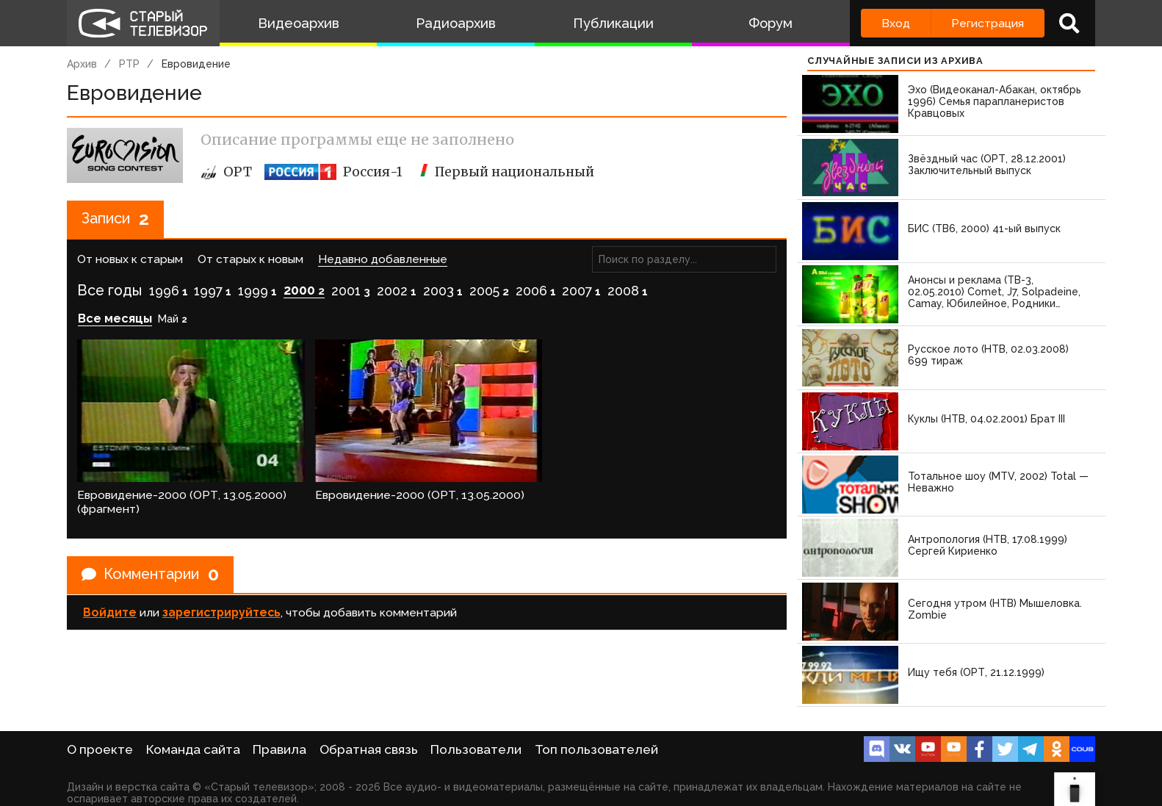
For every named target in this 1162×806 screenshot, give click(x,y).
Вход (895, 23)
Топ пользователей (596, 749)
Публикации (613, 23)
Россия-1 (333, 172)
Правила (279, 749)
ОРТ (226, 172)
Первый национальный (505, 172)
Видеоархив (298, 23)
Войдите (110, 612)
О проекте (100, 749)
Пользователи (476, 749)
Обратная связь (369, 749)
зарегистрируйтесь (221, 612)
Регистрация (987, 23)
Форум (770, 23)
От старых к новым (250, 260)
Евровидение (196, 64)
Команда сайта (193, 749)
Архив (82, 64)
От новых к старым (130, 260)
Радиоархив (456, 23)
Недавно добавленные (382, 260)
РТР (129, 64)
